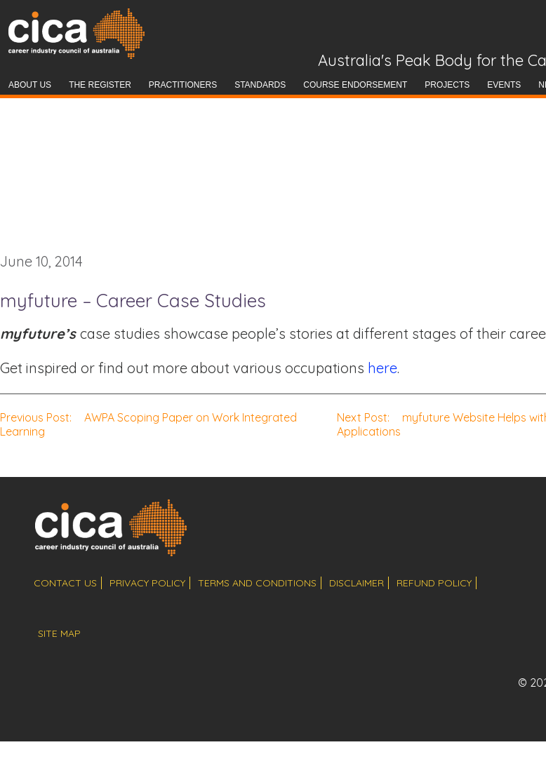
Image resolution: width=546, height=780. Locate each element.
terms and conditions (257, 583)
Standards (260, 85)
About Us (29, 85)
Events (504, 85)
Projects (447, 85)
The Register (100, 85)
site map (59, 633)
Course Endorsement (355, 85)
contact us (65, 583)
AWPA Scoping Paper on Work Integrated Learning (148, 424)
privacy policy (147, 583)
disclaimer (356, 583)
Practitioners (183, 85)
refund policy (434, 583)
